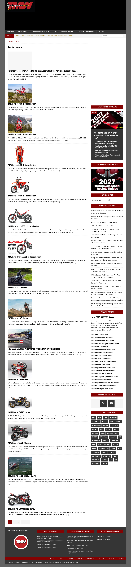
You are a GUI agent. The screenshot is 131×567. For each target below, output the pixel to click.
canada (118, 422)
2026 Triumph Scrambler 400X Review (102, 338)
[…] (26, 79)
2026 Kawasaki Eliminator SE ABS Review (103, 350)
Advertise (53, 558)
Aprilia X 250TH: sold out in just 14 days (104, 222)
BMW (111, 422)
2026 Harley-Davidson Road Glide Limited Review (105, 382)
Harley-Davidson (112, 433)
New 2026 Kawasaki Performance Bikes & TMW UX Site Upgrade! (34, 349)
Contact (112, 558)
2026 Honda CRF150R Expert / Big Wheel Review (105, 344)
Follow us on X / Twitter (104, 536)
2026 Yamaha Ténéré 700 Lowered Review (103, 362)
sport (119, 448)
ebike (101, 429)
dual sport (114, 425)
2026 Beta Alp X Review (17, 287)
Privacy (70, 558)
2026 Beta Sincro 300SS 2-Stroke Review (24, 257)
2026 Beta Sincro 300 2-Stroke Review (23, 226)
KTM (120, 437)
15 (23, 522)
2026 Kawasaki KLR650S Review (100, 365)
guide (102, 433)
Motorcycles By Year (40, 32)
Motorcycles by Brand (64, 32)
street (104, 452)
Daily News (22, 32)
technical (95, 460)
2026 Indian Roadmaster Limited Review (102, 371)
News (100, 445)
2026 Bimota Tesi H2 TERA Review (22, 476)
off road (107, 445)
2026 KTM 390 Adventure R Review (46, 544)
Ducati (94, 429)
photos (115, 445)
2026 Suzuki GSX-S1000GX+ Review (101, 356)
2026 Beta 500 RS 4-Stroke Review (22, 196)
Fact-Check (102, 558)
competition (96, 425)
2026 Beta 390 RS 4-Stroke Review (22, 134)
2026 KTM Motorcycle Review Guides (102, 389)
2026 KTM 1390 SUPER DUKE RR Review (47, 536)
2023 (99, 418)
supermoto (96, 456)
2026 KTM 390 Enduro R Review (45, 539)
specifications (103, 448)
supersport (106, 456)
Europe (116, 429)
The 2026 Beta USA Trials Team (102, 226)
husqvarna (103, 437)
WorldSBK (95, 464)
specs (113, 448)
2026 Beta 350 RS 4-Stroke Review (22, 104)
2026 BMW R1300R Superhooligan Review (103, 386)
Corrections (90, 558)
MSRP (93, 445)
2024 (105, 418)
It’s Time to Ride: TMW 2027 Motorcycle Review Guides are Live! (106, 135)
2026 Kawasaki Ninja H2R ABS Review (102, 353)
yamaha (104, 464)
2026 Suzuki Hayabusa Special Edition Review (104, 377)
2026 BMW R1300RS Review (103, 317)
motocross (96, 441)
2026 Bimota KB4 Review (18, 379)
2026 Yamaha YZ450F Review (99, 335)
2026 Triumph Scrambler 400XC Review (102, 341)
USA (116, 460)
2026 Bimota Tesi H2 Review (19, 443)
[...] (110, 330)
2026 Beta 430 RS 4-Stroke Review (22, 165)
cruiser (105, 425)
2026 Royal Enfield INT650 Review (101, 379)
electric (108, 429)
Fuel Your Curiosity (107, 312)
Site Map (121, 558)
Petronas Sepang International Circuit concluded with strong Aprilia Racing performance (42, 71)
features (95, 433)
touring (104, 460)
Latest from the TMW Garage (107, 107)
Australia (95, 422)
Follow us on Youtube (103, 540)
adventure (113, 418)
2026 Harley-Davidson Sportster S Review (103, 368)
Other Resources (86, 32)
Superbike (111, 452)
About (62, 558)
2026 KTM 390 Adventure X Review (46, 547)
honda (94, 437)
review (94, 448)
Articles (10, 32)
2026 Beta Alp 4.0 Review (18, 318)
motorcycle (115, 441)
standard (95, 452)
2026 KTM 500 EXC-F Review (99, 347)
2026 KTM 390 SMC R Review (45, 542)
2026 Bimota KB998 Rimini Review (21, 509)
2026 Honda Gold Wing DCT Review (101, 374)
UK (111, 460)
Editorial (80, 558)
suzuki (115, 456)
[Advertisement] (81, 15)
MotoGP (105, 441)
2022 (93, 418)
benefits (104, 422)
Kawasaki (113, 437)
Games (101, 32)
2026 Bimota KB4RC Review (19, 412)
